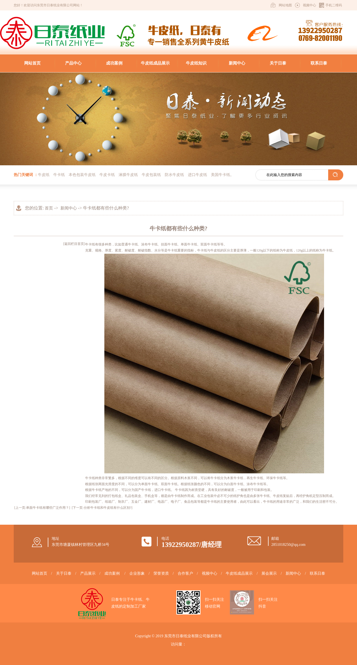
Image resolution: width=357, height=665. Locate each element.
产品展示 (88, 573)
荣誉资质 (161, 573)
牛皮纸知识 (196, 63)
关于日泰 (278, 63)
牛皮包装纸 (151, 175)
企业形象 (137, 573)
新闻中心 (237, 63)
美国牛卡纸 (220, 175)
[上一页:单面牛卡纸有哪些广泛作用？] (42, 508)
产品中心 (73, 63)
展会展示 (269, 573)
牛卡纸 (59, 175)
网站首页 (32, 63)
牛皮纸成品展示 (155, 63)
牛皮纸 (43, 175)
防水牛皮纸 (174, 175)
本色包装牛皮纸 (82, 175)
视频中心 (309, 5)
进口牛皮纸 (197, 175)
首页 (49, 208)
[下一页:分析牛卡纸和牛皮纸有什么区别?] (102, 508)
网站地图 (285, 5)
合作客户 (185, 573)
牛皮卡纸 (107, 175)
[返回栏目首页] (74, 244)
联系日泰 (319, 63)
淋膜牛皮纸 (128, 175)
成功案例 (114, 63)
